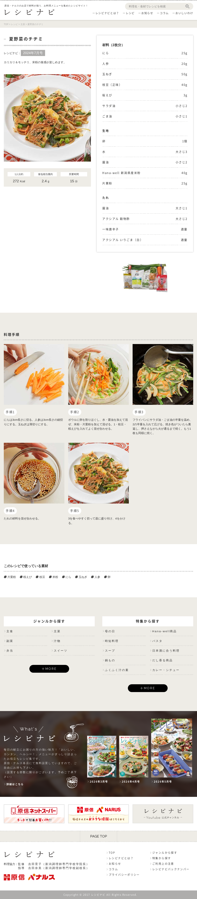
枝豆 (40, 577)
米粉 (53, 577)
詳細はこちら (15, 784)
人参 (95, 577)
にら (66, 577)
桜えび (26, 577)
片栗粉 (10, 577)
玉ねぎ (81, 577)
